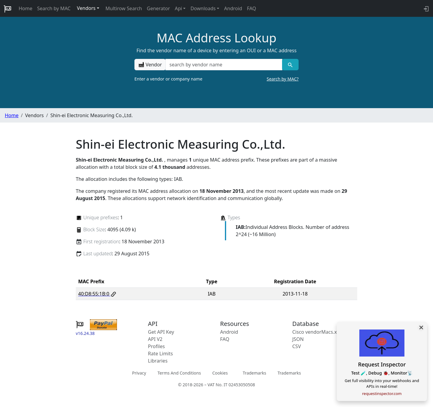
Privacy (139, 373)
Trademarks (254, 373)
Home (25, 8)
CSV (296, 346)
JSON (298, 339)
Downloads (203, 8)
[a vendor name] (223, 64)
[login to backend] (425, 8)
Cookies (220, 373)
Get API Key (161, 332)
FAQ (251, 8)
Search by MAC (54, 8)
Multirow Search (124, 8)
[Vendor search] (290, 64)
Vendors (86, 8)
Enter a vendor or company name (216, 79)
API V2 (155, 339)
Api (178, 8)
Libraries (157, 360)
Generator (158, 8)
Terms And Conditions (179, 373)
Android (233, 8)
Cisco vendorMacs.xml (317, 332)
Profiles (156, 346)
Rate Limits (160, 353)
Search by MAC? (283, 79)
